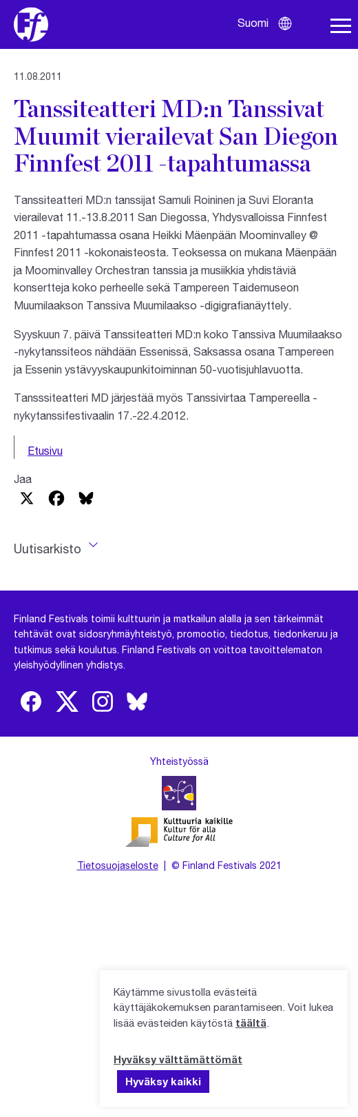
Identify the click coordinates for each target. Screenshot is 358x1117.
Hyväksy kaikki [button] (163, 1081)
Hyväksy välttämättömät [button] (178, 1059)
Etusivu (45, 450)
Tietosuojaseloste (117, 865)
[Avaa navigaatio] (340, 26)
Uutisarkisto (47, 548)
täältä (250, 1022)
